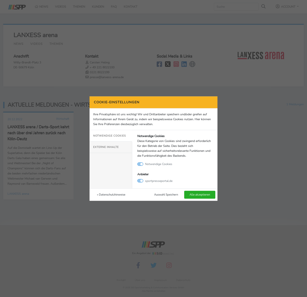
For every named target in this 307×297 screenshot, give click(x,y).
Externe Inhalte (106, 147)
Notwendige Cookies (109, 136)
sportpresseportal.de (158, 180)
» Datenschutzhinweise (111, 194)
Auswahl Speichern (166, 194)
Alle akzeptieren (200, 194)
